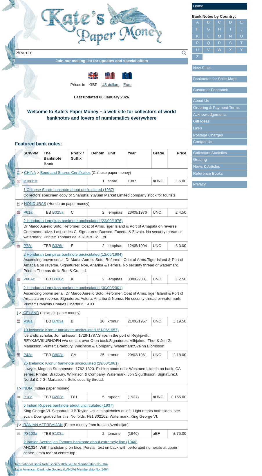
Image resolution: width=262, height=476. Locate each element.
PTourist (30, 181)
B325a (58, 212)
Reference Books (208, 173)
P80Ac (29, 279)
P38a (28, 321)
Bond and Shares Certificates (65, 172)
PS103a (30, 433)
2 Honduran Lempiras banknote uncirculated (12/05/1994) (73, 254)
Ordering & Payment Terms (216, 107)
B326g (58, 279)
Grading (200, 159)
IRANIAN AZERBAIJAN (42, 425)
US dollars (110, 84)
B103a (58, 433)
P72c (28, 246)
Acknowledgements (210, 114)
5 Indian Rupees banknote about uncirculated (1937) (68, 405)
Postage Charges (208, 135)
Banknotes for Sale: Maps (215, 79)
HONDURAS (35, 203)
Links (197, 128)
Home (198, 6)
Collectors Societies (210, 153)
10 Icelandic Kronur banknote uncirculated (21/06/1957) (71, 330)
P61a (28, 212)
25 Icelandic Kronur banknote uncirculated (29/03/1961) (71, 363)
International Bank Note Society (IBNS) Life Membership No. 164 (61, 464)
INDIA (27, 388)
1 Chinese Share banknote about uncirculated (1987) (69, 189)
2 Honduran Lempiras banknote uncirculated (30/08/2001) (73, 288)
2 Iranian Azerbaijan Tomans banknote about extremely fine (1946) (80, 442)
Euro (127, 84)
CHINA (30, 172)
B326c (57, 246)
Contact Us (202, 142)
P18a (28, 397)
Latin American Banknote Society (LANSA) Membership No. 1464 (62, 469)
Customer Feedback (210, 90)
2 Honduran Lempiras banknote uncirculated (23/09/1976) (73, 221)
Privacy (199, 184)
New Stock (202, 68)
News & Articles (206, 166)
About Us (201, 100)
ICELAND (30, 313)
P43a (28, 355)
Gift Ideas (201, 121)
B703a (58, 321)
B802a (58, 355)
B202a (58, 397)
